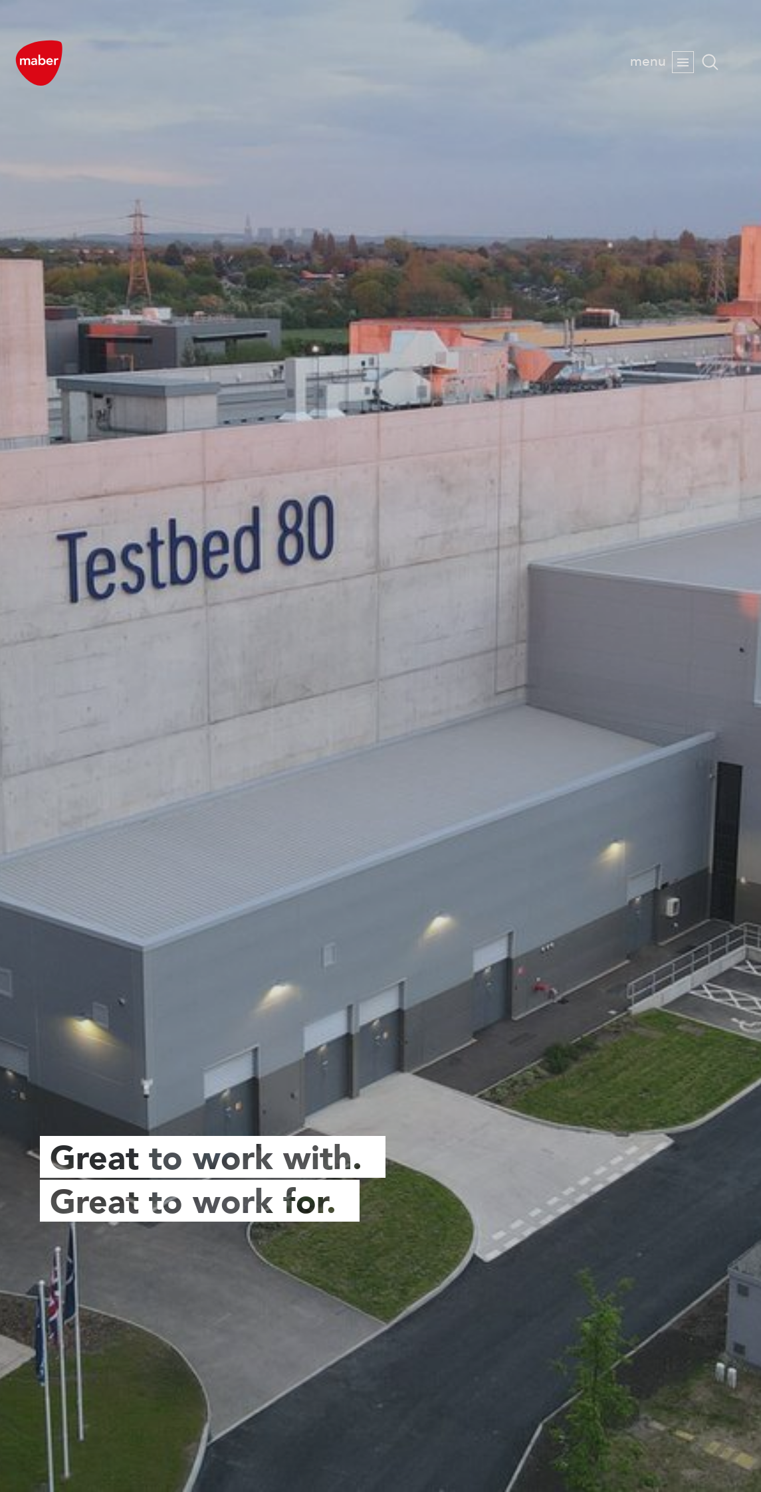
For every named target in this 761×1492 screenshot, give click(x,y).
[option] (380, 746)
